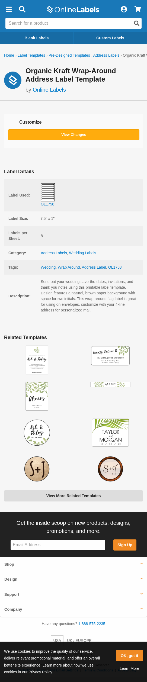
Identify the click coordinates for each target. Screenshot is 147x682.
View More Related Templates (73, 496)
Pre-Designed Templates (69, 55)
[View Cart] (137, 9)
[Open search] (137, 23)
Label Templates (31, 55)
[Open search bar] (22, 9)
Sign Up (124, 545)
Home (9, 55)
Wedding (48, 267)
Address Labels (106, 55)
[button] (8, 9)
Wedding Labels (82, 253)
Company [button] (13, 609)
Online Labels (49, 90)
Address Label (94, 267)
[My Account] (123, 9)
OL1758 (115, 267)
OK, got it (129, 656)
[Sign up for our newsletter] (58, 545)
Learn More (129, 668)
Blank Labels (37, 38)
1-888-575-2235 (92, 624)
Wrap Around (69, 267)
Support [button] (11, 594)
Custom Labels (110, 38)
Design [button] (10, 579)
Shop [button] (9, 564)
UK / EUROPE (79, 640)
